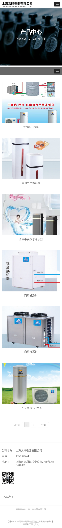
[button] (57, 4)
